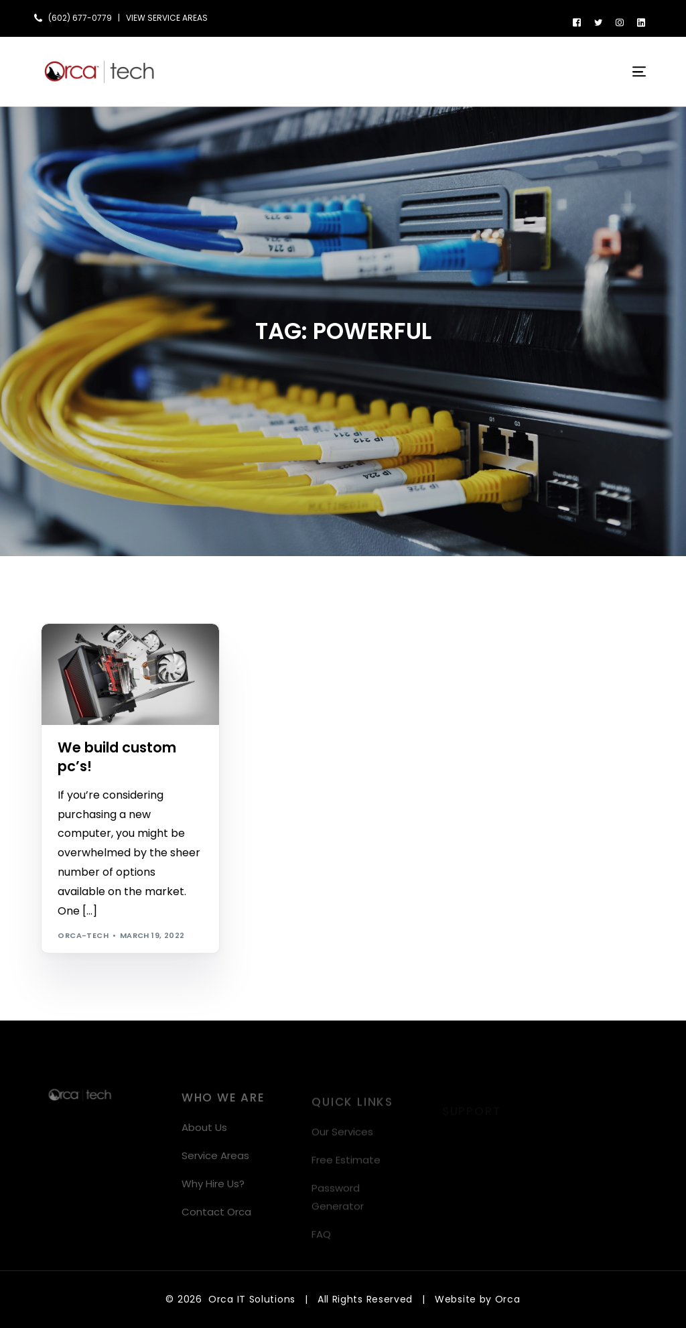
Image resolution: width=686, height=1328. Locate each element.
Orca (508, 1299)
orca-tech (83, 935)
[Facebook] (577, 21)
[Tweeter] (598, 21)
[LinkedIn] (641, 21)
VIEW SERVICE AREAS (167, 18)
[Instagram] (619, 21)
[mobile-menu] (631, 71)
